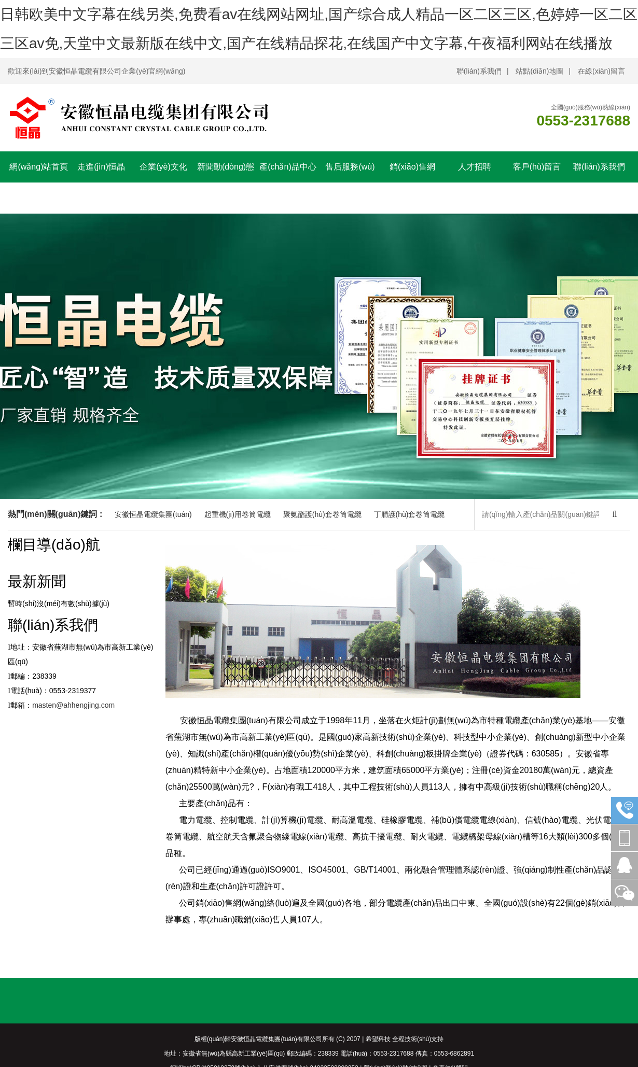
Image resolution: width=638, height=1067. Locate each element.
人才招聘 (474, 166)
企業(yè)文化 (163, 166)
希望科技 (378, 1039)
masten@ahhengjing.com (73, 705)
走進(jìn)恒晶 (101, 166)
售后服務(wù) (350, 166)
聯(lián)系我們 (479, 71)
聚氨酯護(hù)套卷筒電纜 (322, 514)
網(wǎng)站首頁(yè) (38, 182)
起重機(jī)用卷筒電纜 (237, 514)
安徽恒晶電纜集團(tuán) (153, 514)
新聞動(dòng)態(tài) (225, 182)
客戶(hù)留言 (537, 166)
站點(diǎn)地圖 (539, 71)
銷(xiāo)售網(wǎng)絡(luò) (412, 182)
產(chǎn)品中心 (287, 166)
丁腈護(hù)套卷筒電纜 (409, 514)
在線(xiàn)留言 (601, 71)
